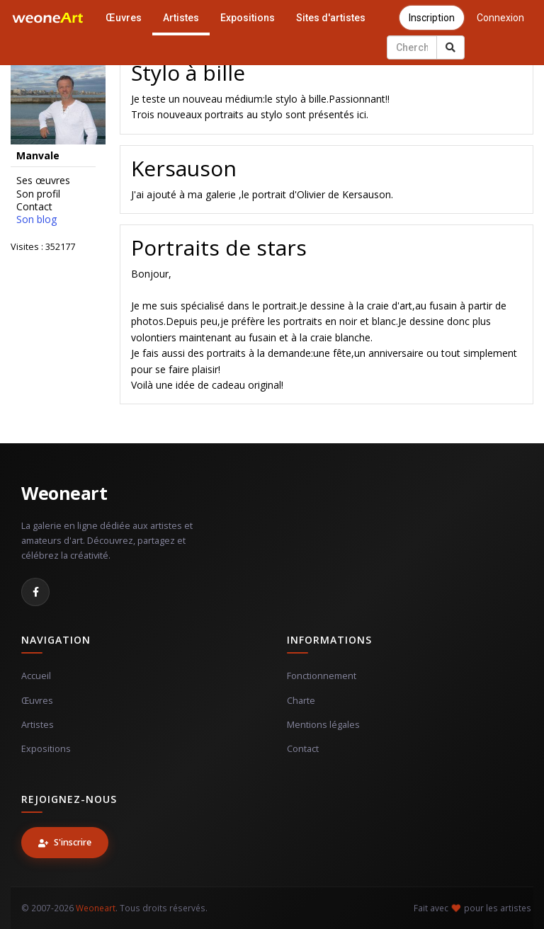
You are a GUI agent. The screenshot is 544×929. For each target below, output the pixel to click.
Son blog (36, 219)
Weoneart (64, 493)
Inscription (432, 17)
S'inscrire (64, 842)
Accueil (36, 676)
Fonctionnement (321, 676)
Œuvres (124, 17)
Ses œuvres (43, 180)
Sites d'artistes (331, 17)
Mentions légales (323, 725)
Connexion (500, 17)
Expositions (247, 17)
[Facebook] (35, 592)
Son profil (38, 194)
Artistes (181, 17)
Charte (301, 701)
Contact (34, 206)
